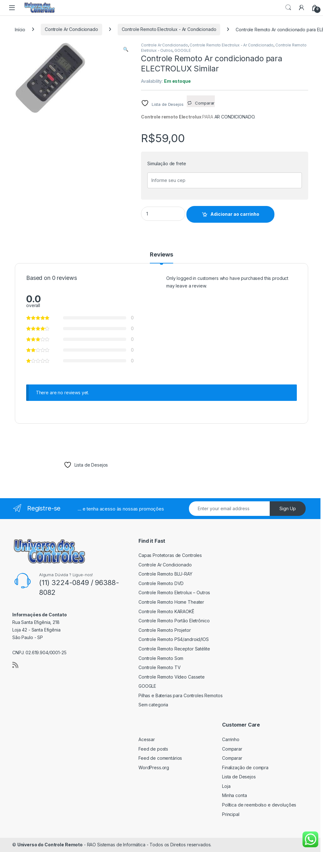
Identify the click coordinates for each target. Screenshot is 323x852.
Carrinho (230, 739)
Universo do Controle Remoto (50, 844)
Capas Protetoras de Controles (170, 555)
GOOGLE (182, 50)
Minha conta (234, 795)
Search (288, 7)
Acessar (146, 739)
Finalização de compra (245, 767)
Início (20, 29)
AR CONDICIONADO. (234, 116)
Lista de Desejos (239, 776)
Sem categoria (153, 704)
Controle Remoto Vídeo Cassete (171, 677)
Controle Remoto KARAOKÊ (166, 611)
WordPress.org (153, 767)
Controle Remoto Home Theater (171, 602)
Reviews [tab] (161, 255)
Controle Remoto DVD (161, 583)
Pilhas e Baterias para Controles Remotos (180, 695)
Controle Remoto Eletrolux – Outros (174, 592)
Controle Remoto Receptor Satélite (174, 648)
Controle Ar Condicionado (71, 29)
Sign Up (287, 508)
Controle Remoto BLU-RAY (165, 574)
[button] (125, 49)
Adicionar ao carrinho (234, 214)
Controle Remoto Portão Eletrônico (173, 620)
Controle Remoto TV (159, 667)
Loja (226, 786)
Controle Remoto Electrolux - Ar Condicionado (169, 29)
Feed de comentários (160, 758)
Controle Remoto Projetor (164, 630)
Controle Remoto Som (160, 658)
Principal (230, 814)
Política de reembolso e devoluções (259, 804)
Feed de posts (153, 749)
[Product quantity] (163, 214)
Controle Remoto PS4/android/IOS (173, 639)
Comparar (232, 749)
